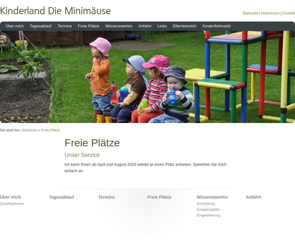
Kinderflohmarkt (216, 26)
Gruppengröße (208, 209)
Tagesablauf (40, 26)
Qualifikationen (12, 203)
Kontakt (288, 13)
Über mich (15, 26)
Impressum (270, 13)
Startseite (250, 13)
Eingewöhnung (208, 215)
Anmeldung (206, 203)
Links (162, 26)
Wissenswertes (118, 26)
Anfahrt (144, 26)
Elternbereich (185, 26)
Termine (64, 26)
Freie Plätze (88, 26)
